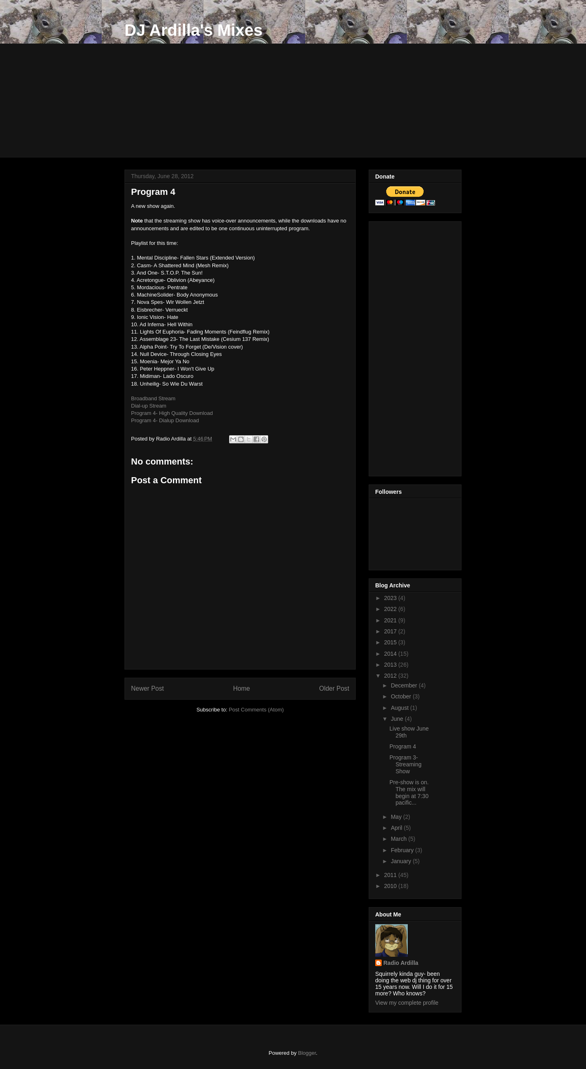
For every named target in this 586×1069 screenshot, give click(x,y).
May (397, 817)
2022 (391, 609)
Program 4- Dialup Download (165, 420)
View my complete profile (406, 1002)
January (402, 861)
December (404, 685)
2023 (391, 598)
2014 (391, 653)
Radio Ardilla (400, 963)
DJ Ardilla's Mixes (193, 30)
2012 (391, 675)
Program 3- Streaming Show (405, 764)
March (399, 839)
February (403, 850)
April (397, 828)
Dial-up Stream (148, 406)
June (398, 719)
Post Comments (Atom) (256, 710)
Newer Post (147, 688)
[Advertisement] (293, 100)
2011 (391, 875)
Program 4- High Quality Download (172, 413)
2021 (391, 620)
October (402, 696)
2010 (391, 886)
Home (241, 688)
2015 (391, 642)
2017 (391, 631)
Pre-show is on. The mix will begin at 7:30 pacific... (409, 792)
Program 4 (402, 746)
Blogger (307, 1053)
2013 (391, 664)
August (400, 708)
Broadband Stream (153, 398)
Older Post (334, 688)
